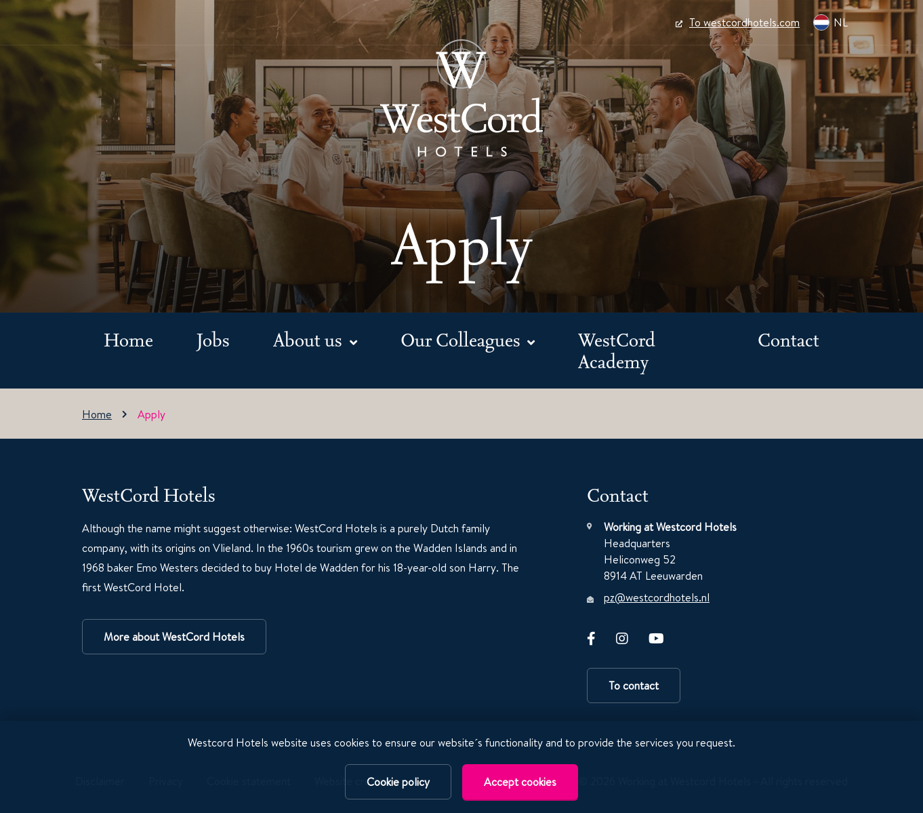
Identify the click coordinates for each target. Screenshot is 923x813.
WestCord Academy (616, 350)
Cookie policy (398, 781)
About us (309, 339)
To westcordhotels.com (738, 22)
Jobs (213, 339)
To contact (634, 685)
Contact (788, 339)
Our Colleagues (463, 339)
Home (128, 339)
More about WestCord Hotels (174, 636)
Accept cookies (520, 781)
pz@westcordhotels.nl (657, 597)
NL (830, 22)
